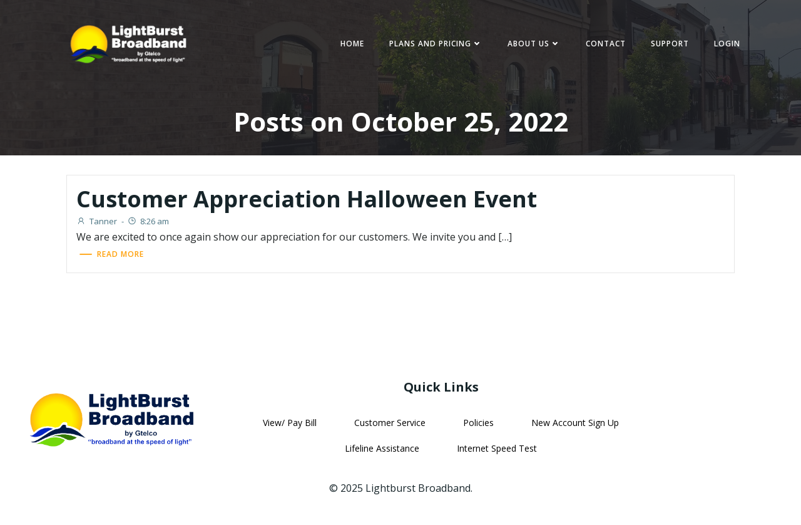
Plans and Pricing (435, 43)
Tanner (96, 221)
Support (670, 43)
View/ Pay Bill (290, 423)
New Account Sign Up (575, 423)
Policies (478, 423)
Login (727, 43)
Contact (606, 43)
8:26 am (148, 221)
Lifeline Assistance (382, 448)
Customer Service (390, 423)
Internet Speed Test (497, 448)
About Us (534, 43)
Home (352, 43)
